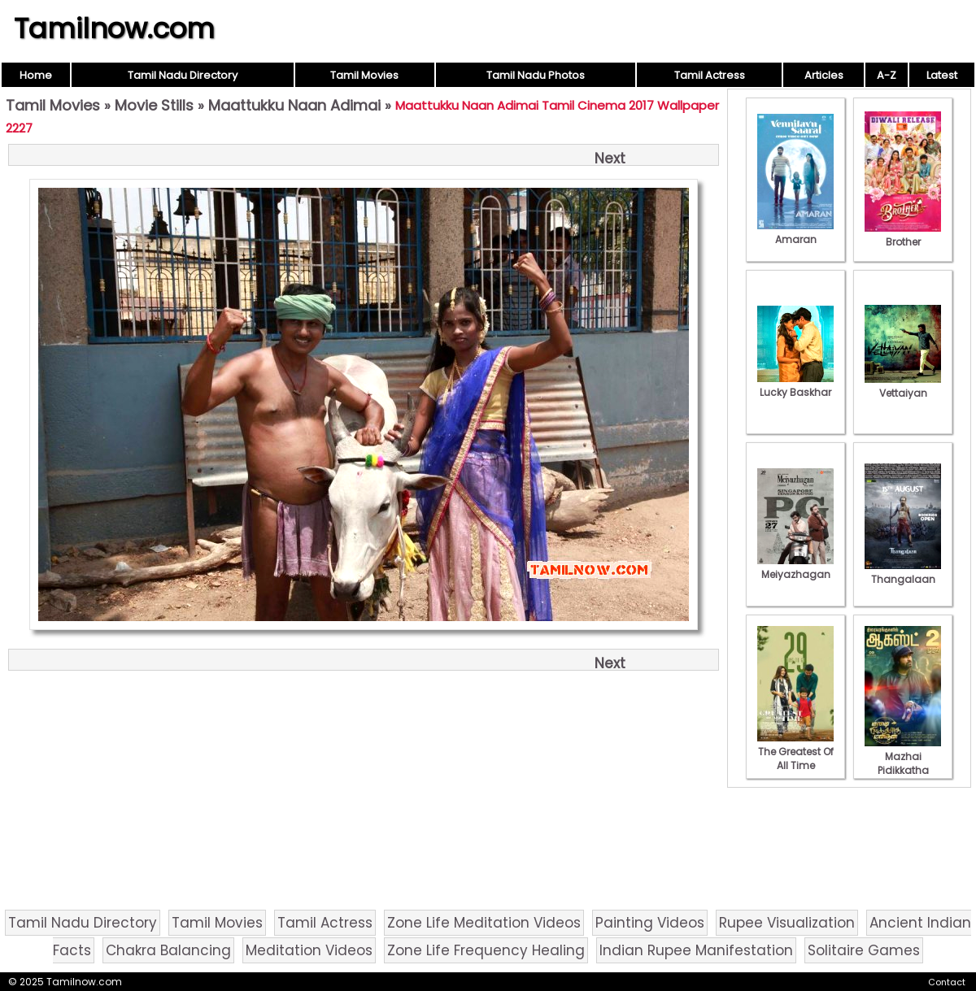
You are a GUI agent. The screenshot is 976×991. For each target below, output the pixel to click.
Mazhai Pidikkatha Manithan (903, 763)
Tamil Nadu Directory (182, 75)
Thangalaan (903, 572)
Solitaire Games (864, 950)
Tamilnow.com (114, 28)
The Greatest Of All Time (795, 751)
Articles (823, 75)
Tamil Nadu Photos (535, 75)
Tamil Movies (364, 75)
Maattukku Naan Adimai (294, 105)
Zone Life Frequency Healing (486, 950)
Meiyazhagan (795, 567)
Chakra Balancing (168, 950)
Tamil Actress (709, 75)
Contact (946, 982)
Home (36, 75)
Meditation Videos (309, 950)
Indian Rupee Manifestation (696, 950)
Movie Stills (154, 105)
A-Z (886, 75)
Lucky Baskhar (795, 385)
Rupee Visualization (787, 922)
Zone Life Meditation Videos (484, 922)
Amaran (795, 232)
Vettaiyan (903, 386)
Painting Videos (649, 922)
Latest (941, 75)
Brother (903, 235)
